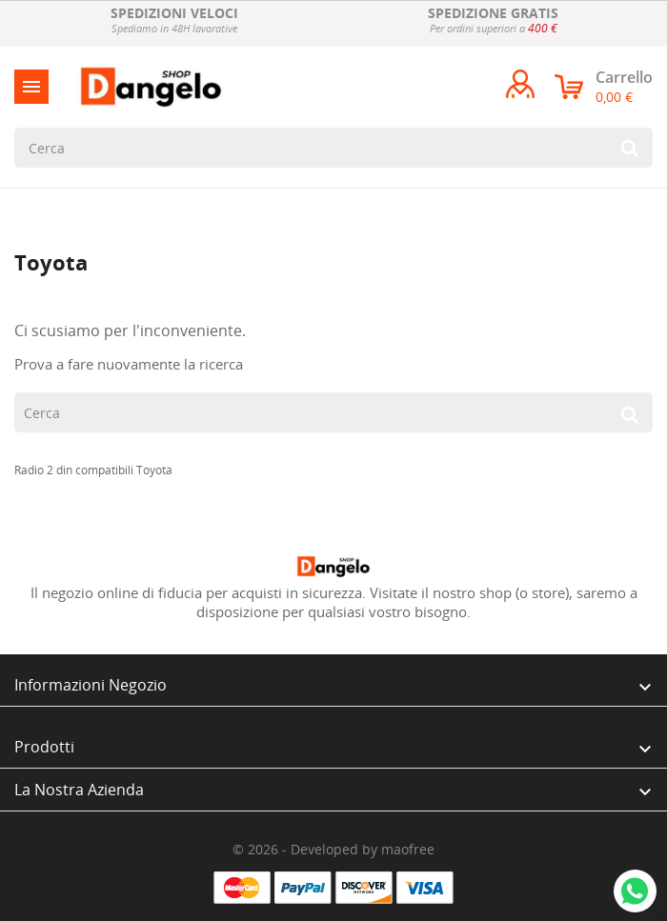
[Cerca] (333, 148)
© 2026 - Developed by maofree (333, 849)
